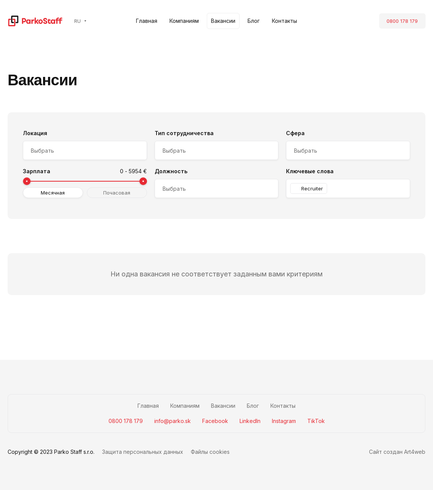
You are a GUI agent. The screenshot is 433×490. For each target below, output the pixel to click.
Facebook (215, 421)
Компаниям (184, 21)
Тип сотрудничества (184, 133)
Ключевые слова (310, 171)
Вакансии (223, 21)
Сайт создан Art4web (397, 452)
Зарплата (36, 171)
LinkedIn (250, 421)
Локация (35, 133)
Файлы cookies (210, 452)
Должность (171, 171)
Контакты (284, 21)
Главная (146, 21)
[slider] (26, 181)
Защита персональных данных (142, 452)
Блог (254, 21)
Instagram (284, 421)
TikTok (316, 421)
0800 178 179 (402, 21)
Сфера (295, 133)
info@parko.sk (172, 421)
